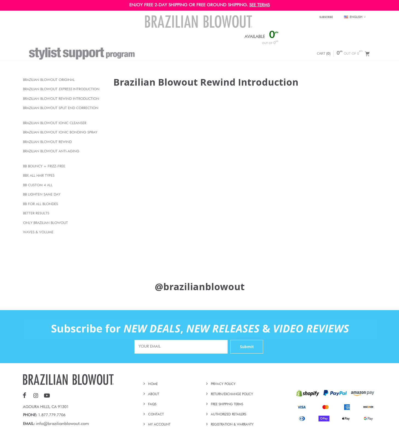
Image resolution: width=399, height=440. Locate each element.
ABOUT (153, 394)
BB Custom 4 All (38, 185)
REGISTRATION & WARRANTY (232, 424)
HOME (153, 384)
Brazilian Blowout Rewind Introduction (61, 99)
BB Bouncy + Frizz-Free (44, 166)
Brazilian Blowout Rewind (47, 142)
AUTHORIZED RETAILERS (228, 414)
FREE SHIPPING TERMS (227, 404)
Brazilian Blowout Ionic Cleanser (54, 123)
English (355, 17)
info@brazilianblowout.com (62, 424)
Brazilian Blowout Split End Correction (60, 108)
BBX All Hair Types (38, 175)
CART (324, 53)
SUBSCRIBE (326, 17)
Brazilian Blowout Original (49, 80)
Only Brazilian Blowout (45, 223)
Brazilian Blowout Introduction (61, 89)
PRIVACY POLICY (223, 384)
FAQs (152, 404)
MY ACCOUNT (159, 424)
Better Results (36, 213)
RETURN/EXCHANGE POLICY (232, 394)
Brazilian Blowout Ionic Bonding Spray (60, 132)
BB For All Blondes (40, 204)
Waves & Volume (38, 232)
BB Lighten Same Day (41, 194)
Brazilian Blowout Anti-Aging (51, 151)
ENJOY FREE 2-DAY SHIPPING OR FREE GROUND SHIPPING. (188, 5)
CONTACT (156, 414)
